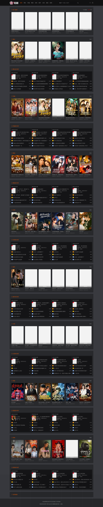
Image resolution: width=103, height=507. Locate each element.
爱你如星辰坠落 (55, 31)
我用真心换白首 (14, 31)
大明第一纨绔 (14, 345)
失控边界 (41, 459)
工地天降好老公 (69, 459)
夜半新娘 (13, 402)
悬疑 (47, 2)
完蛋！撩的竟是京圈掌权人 (45, 174)
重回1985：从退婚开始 (30, 60)
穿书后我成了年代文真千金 (58, 117)
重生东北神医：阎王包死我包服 (45, 402)
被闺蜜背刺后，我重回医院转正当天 (58, 60)
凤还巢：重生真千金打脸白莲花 (72, 60)
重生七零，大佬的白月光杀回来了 (45, 60)
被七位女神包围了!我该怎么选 (17, 459)
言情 (36, 2)
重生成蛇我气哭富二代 (57, 402)
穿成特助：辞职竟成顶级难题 (85, 174)
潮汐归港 (68, 231)
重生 (25, 2)
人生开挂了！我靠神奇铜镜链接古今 (85, 117)
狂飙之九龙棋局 (28, 402)
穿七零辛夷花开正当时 (30, 31)
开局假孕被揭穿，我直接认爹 (58, 231)
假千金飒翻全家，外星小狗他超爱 (45, 231)
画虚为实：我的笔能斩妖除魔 (85, 402)
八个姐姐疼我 (42, 288)
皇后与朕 (81, 231)
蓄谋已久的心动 (14, 288)
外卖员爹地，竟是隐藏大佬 (31, 174)
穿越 (28, 2)
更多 (91, 39)
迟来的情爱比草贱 (43, 31)
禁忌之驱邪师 (28, 459)
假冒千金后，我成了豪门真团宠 (31, 231)
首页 (21, 2)
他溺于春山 (13, 231)
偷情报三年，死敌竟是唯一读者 (58, 174)
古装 (43, 2)
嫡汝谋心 (41, 345)
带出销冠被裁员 (69, 288)
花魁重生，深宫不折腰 (84, 60)
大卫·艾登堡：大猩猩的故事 (85, 459)
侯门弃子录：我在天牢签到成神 (85, 345)
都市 (40, 2)
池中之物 (81, 31)
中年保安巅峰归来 (70, 31)
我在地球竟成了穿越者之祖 (17, 174)
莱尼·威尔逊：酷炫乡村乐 (58, 459)
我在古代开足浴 (28, 117)
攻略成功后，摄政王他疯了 (58, 345)
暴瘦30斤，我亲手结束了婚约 (58, 288)
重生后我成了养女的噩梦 (16, 60)
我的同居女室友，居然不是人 (72, 174)
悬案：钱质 (68, 402)
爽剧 (32, 2)
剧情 (51, 2)
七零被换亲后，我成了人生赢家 (17, 117)
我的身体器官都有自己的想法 (85, 288)
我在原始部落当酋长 (70, 117)
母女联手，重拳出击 (29, 288)
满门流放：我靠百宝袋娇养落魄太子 (72, 345)
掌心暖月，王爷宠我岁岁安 (31, 345)
